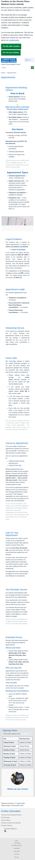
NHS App (18, 465)
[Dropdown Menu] (29, 60)
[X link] (5, 831)
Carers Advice (5, 820)
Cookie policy (16, 851)
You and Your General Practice (11, 815)
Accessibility (17, 848)
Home (3, 72)
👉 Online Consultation (17, 249)
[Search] (16, 67)
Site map (16, 857)
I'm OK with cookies (11, 46)
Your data (16, 854)
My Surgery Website (17, 845)
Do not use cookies (11, 52)
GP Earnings (5, 817)
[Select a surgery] (17, 733)
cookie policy (14, 40)
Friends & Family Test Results (11, 823)
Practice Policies (6, 825)
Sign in (16, 840)
